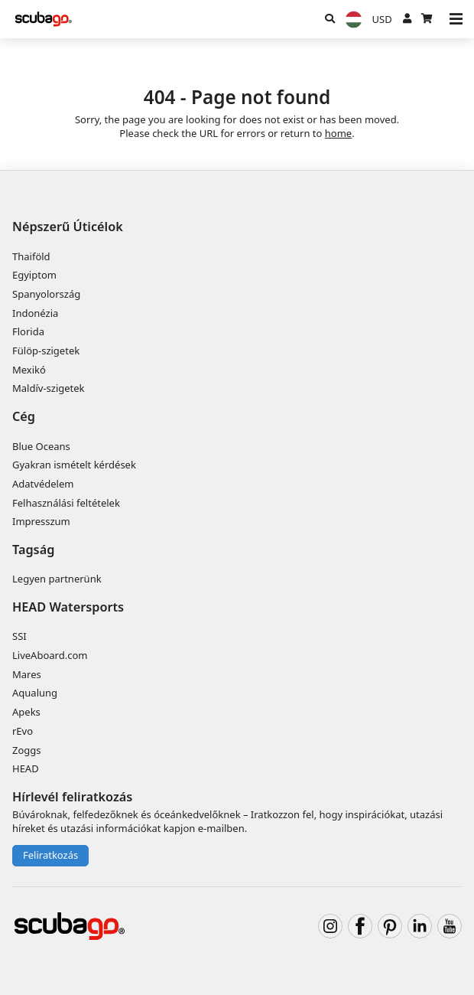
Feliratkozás (50, 855)
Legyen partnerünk (57, 579)
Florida (28, 331)
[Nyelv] (353, 19)
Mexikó (29, 370)
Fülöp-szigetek (46, 350)
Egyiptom (34, 275)
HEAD (25, 768)
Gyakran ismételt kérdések (74, 464)
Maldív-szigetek (48, 388)
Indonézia (35, 313)
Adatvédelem (42, 484)
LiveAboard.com (49, 655)
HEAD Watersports (68, 607)
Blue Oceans (41, 446)
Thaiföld (31, 256)
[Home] (44, 19)
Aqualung (34, 693)
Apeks (26, 712)
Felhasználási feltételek (66, 503)
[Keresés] (329, 19)
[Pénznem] (382, 19)
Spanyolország (46, 294)
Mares (26, 674)
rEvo (22, 731)
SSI (19, 636)
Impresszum (41, 521)
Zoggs (26, 750)
